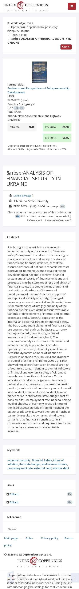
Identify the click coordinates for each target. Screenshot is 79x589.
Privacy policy (50, 538)
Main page (11, 538)
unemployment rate (20, 468)
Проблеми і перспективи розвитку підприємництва (32, 29)
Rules (29, 538)
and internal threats (54, 464)
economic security (19, 460)
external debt (42, 468)
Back (66, 47)
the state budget (29, 464)
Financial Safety (42, 460)
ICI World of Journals (20, 23)
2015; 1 (19, 35)
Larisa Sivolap (22, 196)
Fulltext (14, 494)
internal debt (61, 468)
